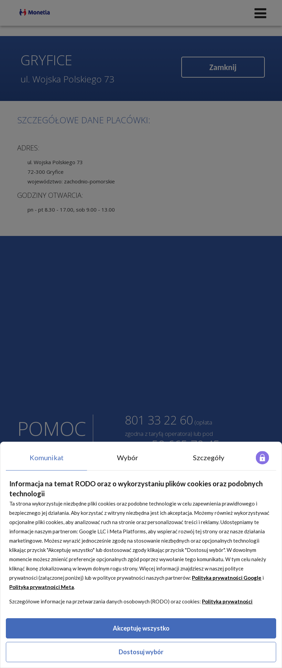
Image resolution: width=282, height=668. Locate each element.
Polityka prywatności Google (226, 578)
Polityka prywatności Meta (41, 587)
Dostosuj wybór (141, 652)
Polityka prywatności (227, 601)
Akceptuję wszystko (141, 628)
